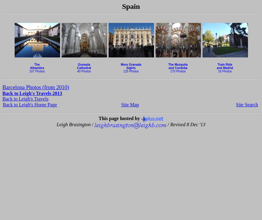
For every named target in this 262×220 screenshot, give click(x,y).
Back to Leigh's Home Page (30, 104)
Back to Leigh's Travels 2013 (32, 93)
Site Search (247, 104)
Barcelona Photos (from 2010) (35, 87)
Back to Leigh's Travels (25, 98)
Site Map (130, 104)
